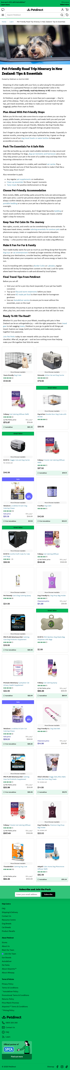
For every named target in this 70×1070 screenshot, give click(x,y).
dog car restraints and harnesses (42, 154)
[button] (3, 10)
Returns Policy (8, 999)
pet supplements (24, 179)
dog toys (6, 252)
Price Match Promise (10, 1003)
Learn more (5, 5)
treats (22, 326)
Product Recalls (8, 931)
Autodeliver (6, 961)
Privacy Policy (7, 984)
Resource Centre (9, 920)
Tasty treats (12, 185)
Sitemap (50, 1066)
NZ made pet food (23, 294)
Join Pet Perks (9, 336)
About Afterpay (8, 972)
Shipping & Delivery (10, 912)
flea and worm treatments (26, 291)
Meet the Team (8, 950)
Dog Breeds (6, 923)
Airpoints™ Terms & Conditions (15, 1006)
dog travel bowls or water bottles (35, 138)
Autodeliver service (22, 300)
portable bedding (10, 203)
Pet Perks (6, 965)
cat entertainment (20, 252)
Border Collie (39, 266)
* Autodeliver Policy (10, 991)
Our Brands (6, 957)
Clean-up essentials (15, 182)
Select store (64, 4)
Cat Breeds (6, 927)
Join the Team (9, 954)
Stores (4, 942)
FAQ (3, 908)
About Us (6, 946)
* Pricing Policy (8, 1010)
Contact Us (6, 916)
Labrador (51, 266)
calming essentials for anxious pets (45, 229)
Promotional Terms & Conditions (15, 995)
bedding (57, 211)
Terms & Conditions (10, 987)
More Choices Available (18, 372)
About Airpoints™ (9, 969)
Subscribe (48, 894)
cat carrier (51, 164)
